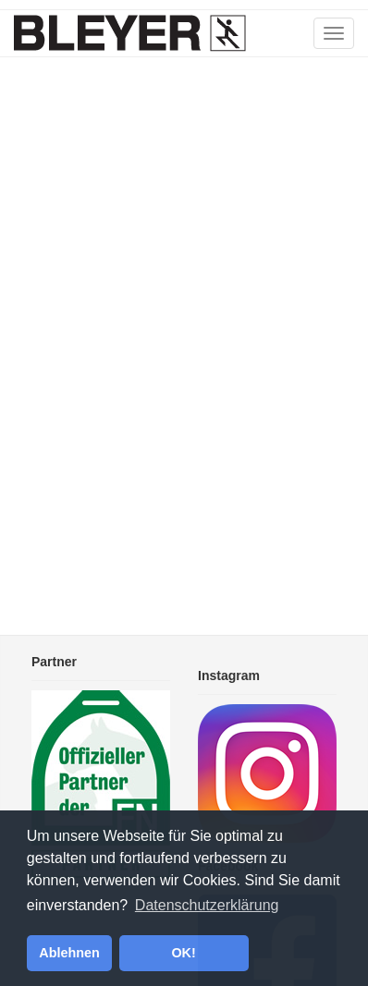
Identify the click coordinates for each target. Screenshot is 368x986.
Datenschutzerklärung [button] (207, 905)
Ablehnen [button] (69, 952)
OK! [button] (183, 952)
